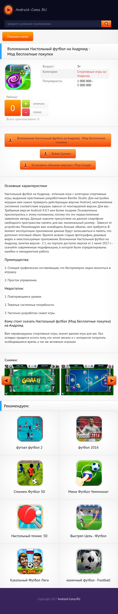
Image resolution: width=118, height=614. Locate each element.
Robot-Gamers (61, 154)
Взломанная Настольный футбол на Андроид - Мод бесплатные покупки (61, 140)
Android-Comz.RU (69, 599)
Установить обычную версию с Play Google (61, 165)
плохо (31, 112)
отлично (33, 104)
